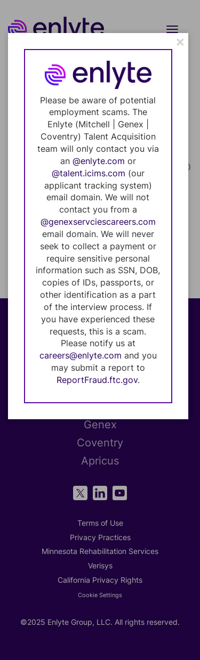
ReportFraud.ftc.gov (97, 379)
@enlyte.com (99, 161)
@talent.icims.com (88, 173)
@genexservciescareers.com (98, 221)
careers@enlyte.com (80, 355)
